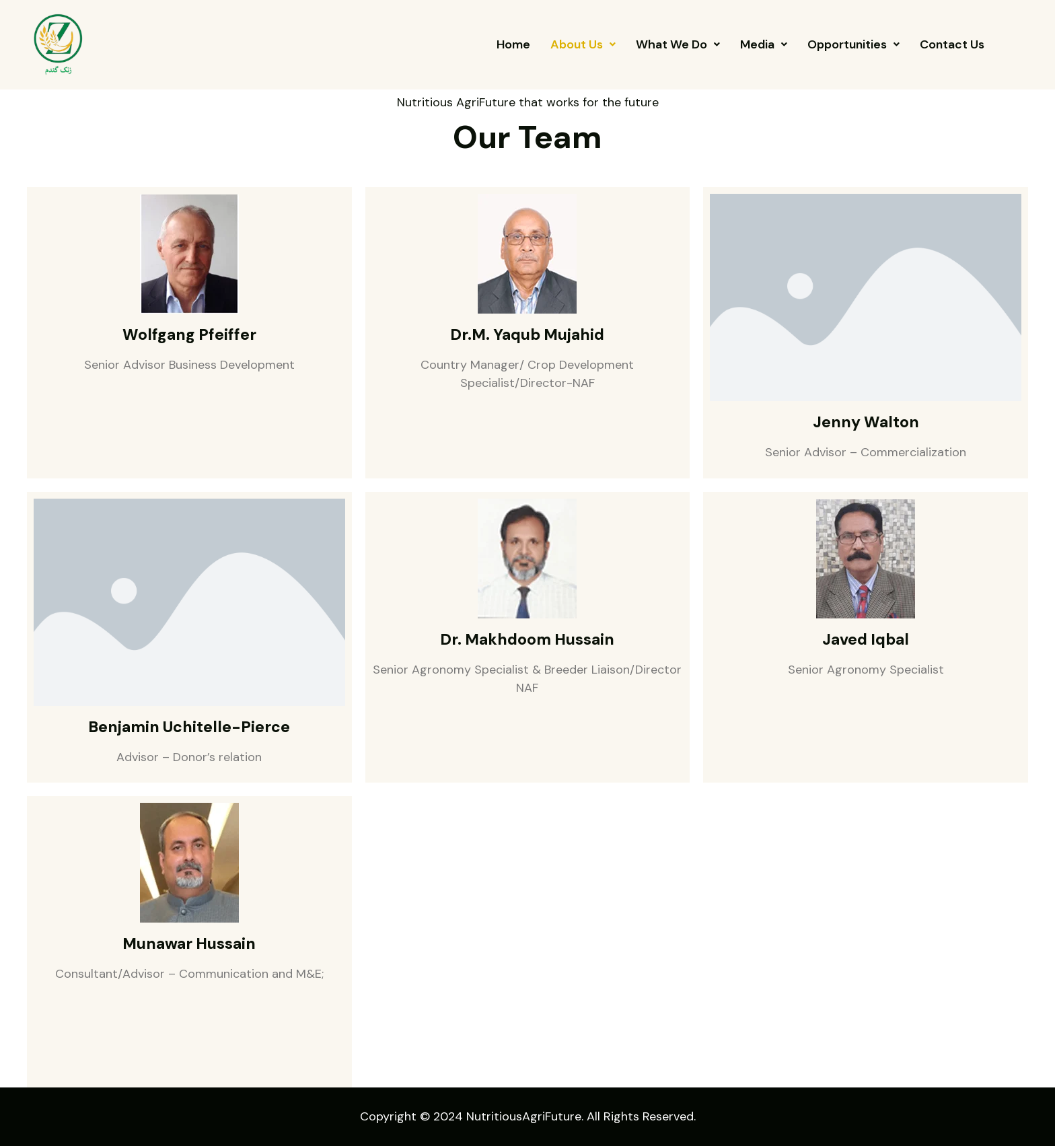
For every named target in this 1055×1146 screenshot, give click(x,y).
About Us (583, 44)
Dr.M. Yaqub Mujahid (527, 334)
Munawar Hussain (189, 943)
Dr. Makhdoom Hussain (527, 639)
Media (763, 44)
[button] (583, 44)
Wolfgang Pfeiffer (189, 334)
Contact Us (952, 44)
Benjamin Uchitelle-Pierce (189, 727)
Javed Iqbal (865, 639)
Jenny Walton (866, 422)
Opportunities (853, 44)
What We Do (678, 44)
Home (513, 44)
